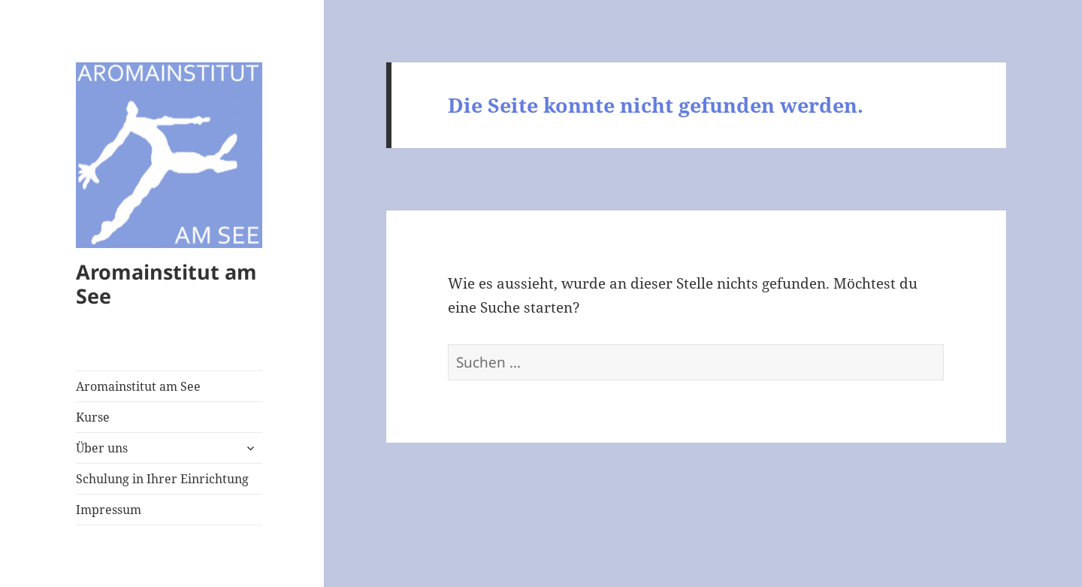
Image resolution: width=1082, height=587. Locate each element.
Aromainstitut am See (166, 284)
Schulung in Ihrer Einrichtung (162, 479)
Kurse (93, 417)
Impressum (108, 509)
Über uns (102, 448)
